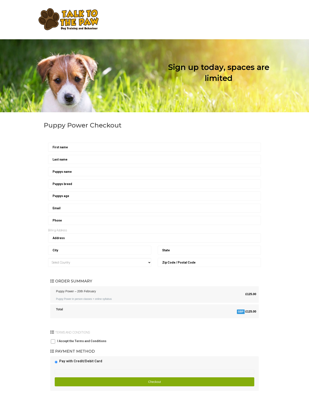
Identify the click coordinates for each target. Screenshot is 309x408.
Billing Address (57, 230)
